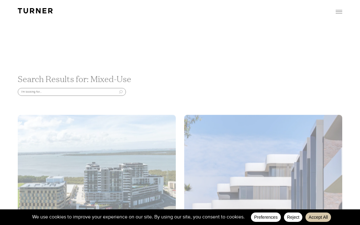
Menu (339, 11)
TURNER (35, 10)
